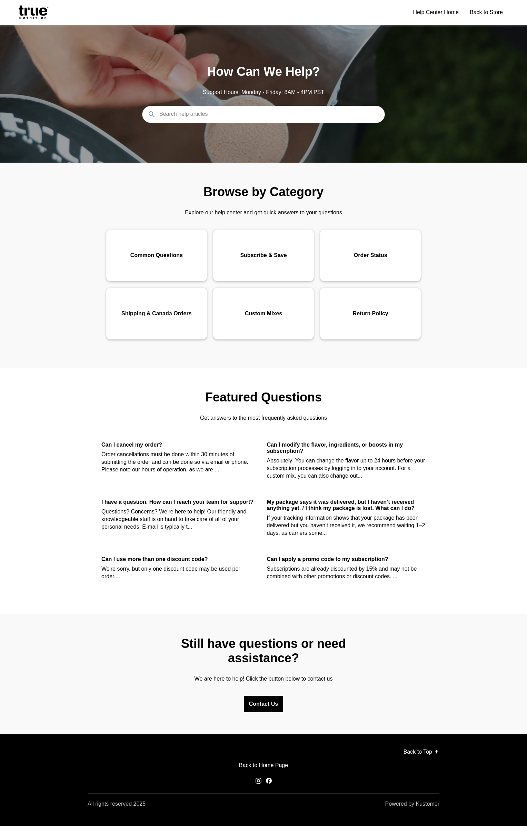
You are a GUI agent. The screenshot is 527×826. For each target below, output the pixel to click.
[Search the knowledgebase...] (263, 114)
